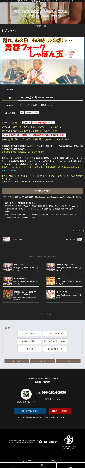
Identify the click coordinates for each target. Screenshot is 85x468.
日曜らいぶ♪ (61, 278)
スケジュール (42, 467)
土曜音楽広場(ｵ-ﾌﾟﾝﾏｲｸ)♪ (66, 265)
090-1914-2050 (51, 395)
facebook (40, 441)
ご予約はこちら (31, 410)
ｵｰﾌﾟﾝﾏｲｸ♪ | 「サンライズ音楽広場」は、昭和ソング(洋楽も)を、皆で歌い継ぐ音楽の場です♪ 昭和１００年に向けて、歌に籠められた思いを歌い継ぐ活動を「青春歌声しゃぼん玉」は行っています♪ (41, 1)
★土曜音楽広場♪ (20, 278)
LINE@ (53, 441)
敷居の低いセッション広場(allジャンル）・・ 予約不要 (25, 293)
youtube (45, 441)
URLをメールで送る (69, 448)
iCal (22, 112)
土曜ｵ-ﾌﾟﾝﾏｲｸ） (19, 265)
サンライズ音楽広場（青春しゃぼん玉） (42, 11)
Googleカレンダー (32, 112)
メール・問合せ (61, 410)
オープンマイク (62, 292)
